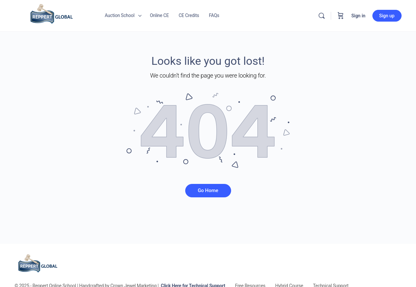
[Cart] (340, 15)
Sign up (387, 15)
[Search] (321, 16)
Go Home (208, 190)
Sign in (358, 15)
